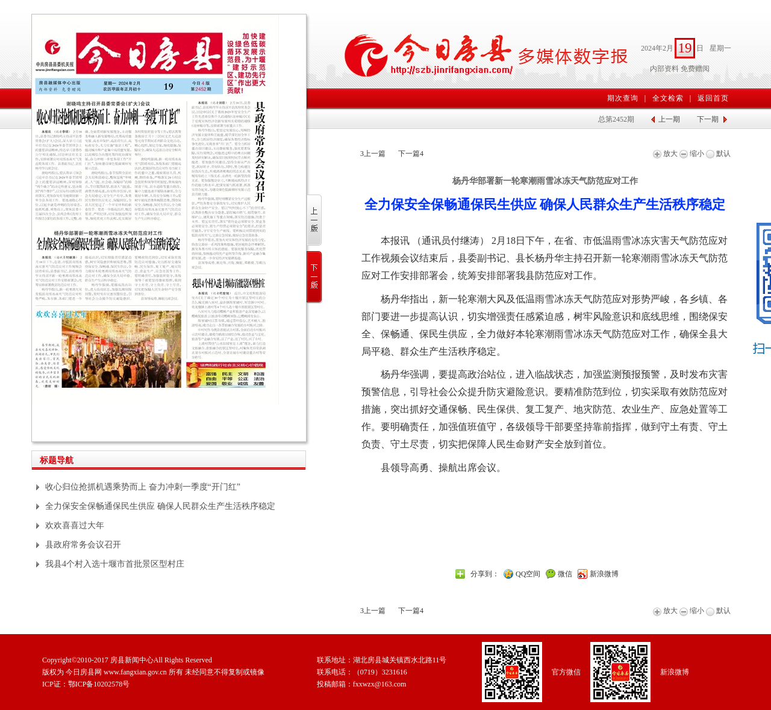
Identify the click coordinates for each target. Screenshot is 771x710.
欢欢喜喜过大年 (74, 525)
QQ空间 (528, 574)
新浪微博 (604, 574)
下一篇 (410, 153)
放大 (665, 153)
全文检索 (668, 98)
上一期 (669, 119)
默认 (718, 153)
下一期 (708, 119)
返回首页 (713, 98)
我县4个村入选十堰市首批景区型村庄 (114, 563)
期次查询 (622, 98)
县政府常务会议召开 (83, 544)
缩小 (691, 153)
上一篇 (373, 153)
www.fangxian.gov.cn (135, 672)
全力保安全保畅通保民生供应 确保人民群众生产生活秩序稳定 (160, 506)
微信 (565, 574)
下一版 (315, 277)
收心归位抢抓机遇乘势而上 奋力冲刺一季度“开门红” (142, 486)
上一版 (315, 221)
